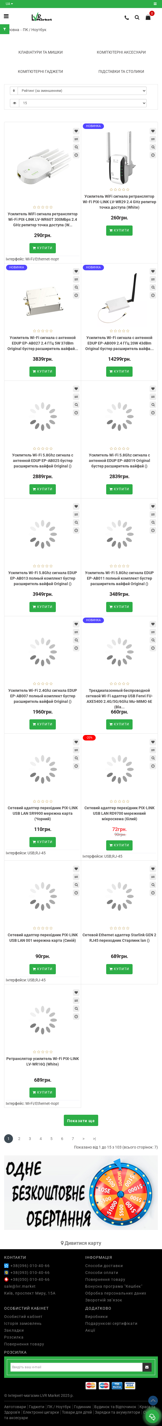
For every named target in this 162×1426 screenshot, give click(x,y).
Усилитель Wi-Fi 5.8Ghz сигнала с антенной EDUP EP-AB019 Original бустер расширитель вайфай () (119, 460)
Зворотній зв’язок (103, 1300)
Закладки (14, 1330)
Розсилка (14, 1337)
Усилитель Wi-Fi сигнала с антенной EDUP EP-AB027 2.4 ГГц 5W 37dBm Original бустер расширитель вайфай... (42, 343)
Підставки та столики (121, 71)
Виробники (96, 1316)
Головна (11, 29)
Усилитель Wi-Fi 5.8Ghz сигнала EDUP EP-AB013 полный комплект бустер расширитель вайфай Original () (42, 578)
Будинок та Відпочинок (115, 1407)
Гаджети (36, 1407)
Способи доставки (104, 1265)
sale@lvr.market (20, 1286)
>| (94, 1138)
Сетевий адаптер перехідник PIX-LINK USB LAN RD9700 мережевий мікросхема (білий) (119, 813)
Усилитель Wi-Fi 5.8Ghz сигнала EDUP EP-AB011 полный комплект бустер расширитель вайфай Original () (119, 578)
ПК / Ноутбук (59, 1407)
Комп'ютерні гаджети (40, 71)
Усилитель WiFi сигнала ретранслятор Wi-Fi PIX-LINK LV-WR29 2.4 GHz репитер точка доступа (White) (119, 202)
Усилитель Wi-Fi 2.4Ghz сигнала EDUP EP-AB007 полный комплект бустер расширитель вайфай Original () (42, 696)
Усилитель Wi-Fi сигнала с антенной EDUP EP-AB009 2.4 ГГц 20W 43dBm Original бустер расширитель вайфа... (119, 343)
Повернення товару (105, 1279)
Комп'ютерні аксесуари (121, 52)
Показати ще (81, 1121)
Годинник (82, 1407)
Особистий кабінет (23, 1316)
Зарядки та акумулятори (117, 1412)
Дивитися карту (81, 1243)
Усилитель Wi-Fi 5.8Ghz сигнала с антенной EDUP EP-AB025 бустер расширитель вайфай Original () (42, 460)
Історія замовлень (23, 1323)
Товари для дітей (77, 1412)
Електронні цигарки (41, 1412)
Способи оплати (101, 1272)
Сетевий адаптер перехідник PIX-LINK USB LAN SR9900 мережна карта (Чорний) (43, 813)
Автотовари (15, 1407)
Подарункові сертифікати (111, 1323)
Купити (43, 248)
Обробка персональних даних (115, 1293)
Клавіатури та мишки (40, 52)
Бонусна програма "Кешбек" (113, 1286)
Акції (90, 1330)
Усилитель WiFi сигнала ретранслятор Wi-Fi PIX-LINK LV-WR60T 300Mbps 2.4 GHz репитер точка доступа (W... (43, 219)
